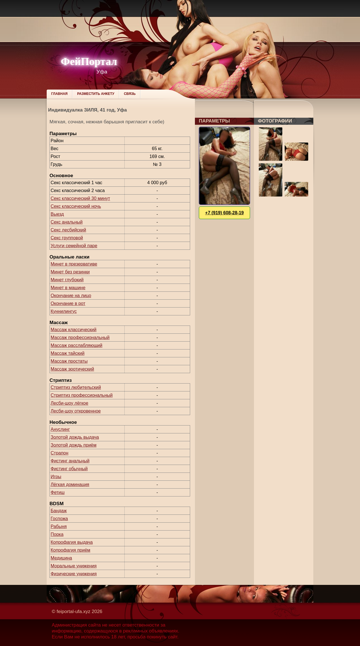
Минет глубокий (67, 279)
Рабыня (59, 526)
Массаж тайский (67, 353)
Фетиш (58, 492)
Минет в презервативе (74, 264)
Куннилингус (64, 311)
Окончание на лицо (71, 295)
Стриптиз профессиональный (81, 395)
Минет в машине (68, 287)
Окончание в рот (68, 303)
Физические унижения (74, 573)
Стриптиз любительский (76, 387)
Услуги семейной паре (74, 245)
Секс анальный (67, 222)
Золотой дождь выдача (75, 437)
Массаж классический (73, 329)
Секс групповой (67, 237)
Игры (56, 476)
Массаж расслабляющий (76, 345)
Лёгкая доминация (70, 484)
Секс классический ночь (76, 206)
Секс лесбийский (68, 230)
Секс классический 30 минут (80, 198)
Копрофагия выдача (72, 542)
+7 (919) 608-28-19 (224, 212)
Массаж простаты (69, 361)
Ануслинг (60, 429)
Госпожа (59, 518)
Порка (57, 534)
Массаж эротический (72, 369)
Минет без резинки (70, 271)
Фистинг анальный (70, 460)
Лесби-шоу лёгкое (69, 403)
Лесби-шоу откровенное (76, 411)
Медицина (61, 558)
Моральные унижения (73, 565)
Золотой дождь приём (73, 445)
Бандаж (59, 510)
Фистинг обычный (69, 468)
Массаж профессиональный (80, 337)
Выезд (57, 214)
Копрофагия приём (70, 550)
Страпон (59, 453)
